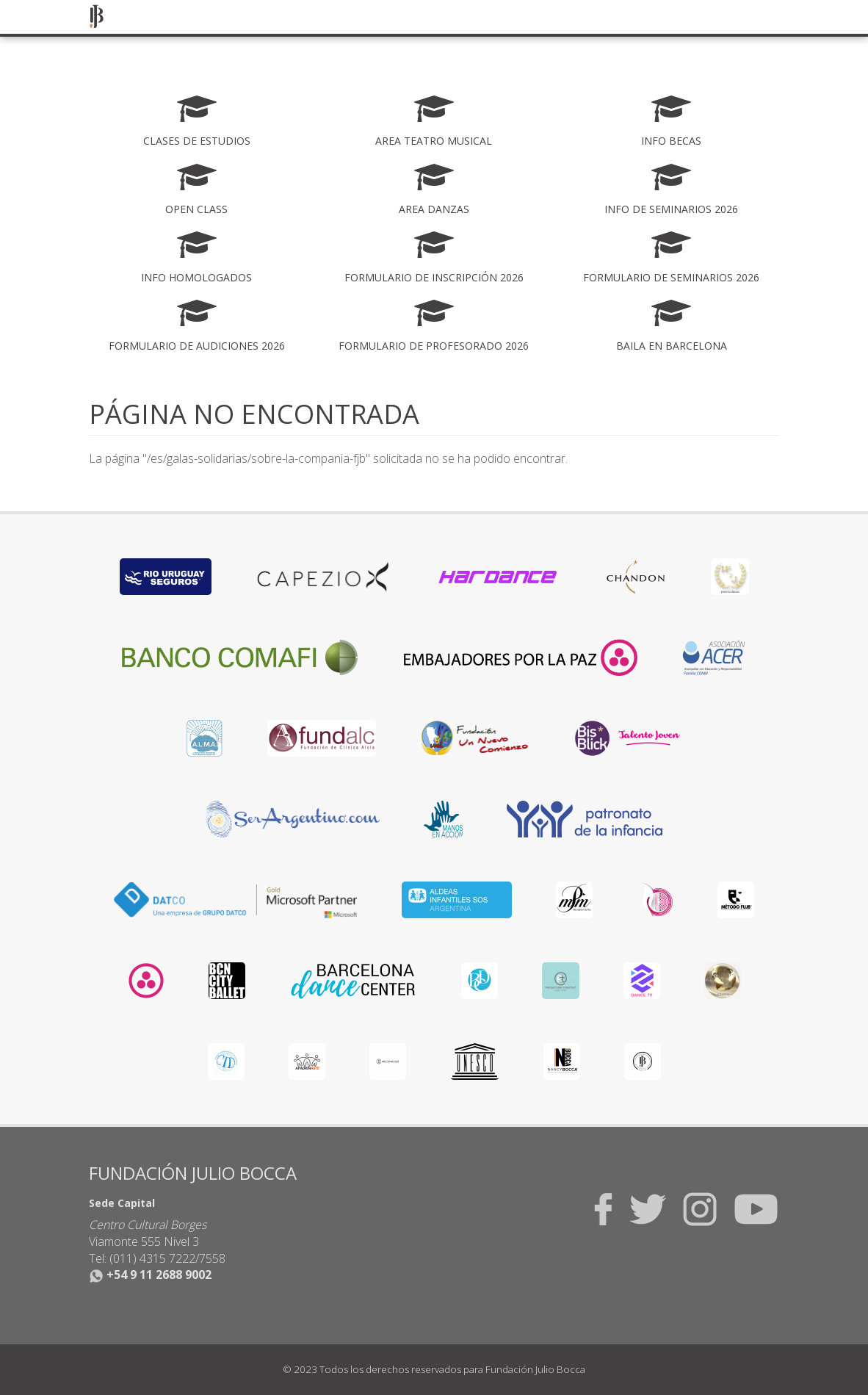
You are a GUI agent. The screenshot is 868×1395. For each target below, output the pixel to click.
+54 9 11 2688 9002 (150, 1274)
